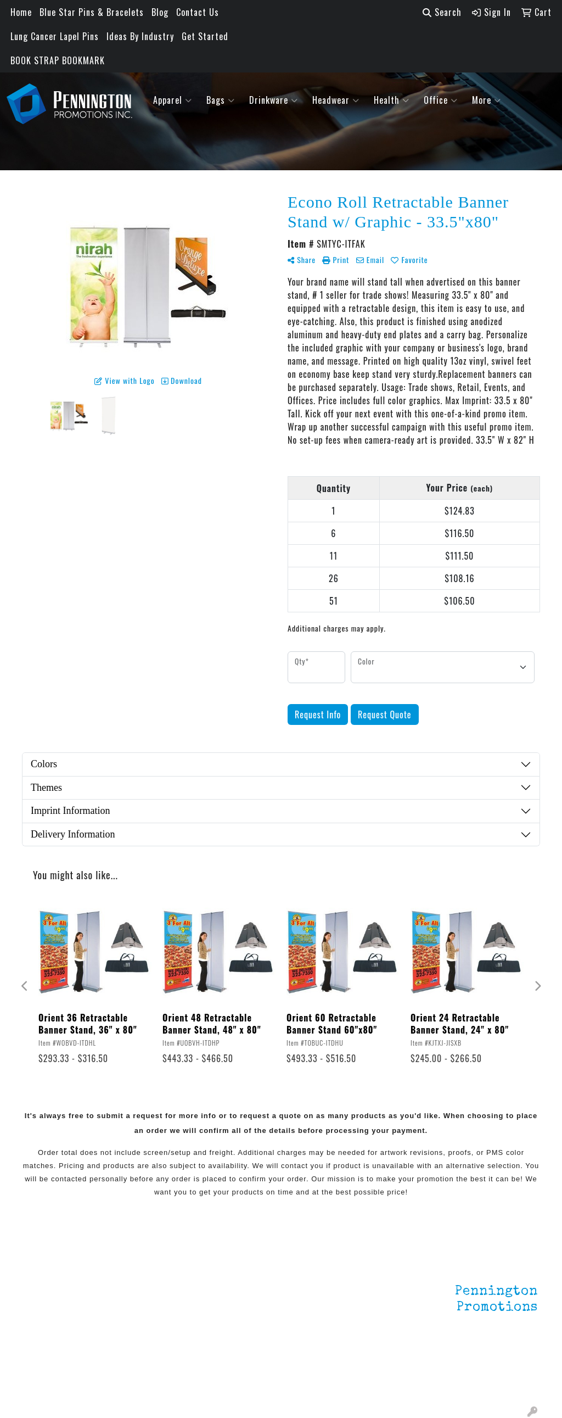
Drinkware (273, 100)
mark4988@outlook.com (490, 1380)
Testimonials (49, 1319)
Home (21, 12)
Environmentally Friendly (142, 1295)
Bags (220, 100)
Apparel (172, 100)
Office (441, 100)
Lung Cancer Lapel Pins (54, 36)
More (486, 100)
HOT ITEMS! (134, 1317)
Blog (159, 12)
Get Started (205, 36)
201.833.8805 (511, 1367)
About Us (41, 1288)
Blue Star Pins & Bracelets (92, 12)
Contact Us (197, 12)
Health (391, 100)
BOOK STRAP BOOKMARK (57, 60)
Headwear (335, 100)
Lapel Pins (131, 1273)
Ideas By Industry (140, 36)
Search (442, 12)
